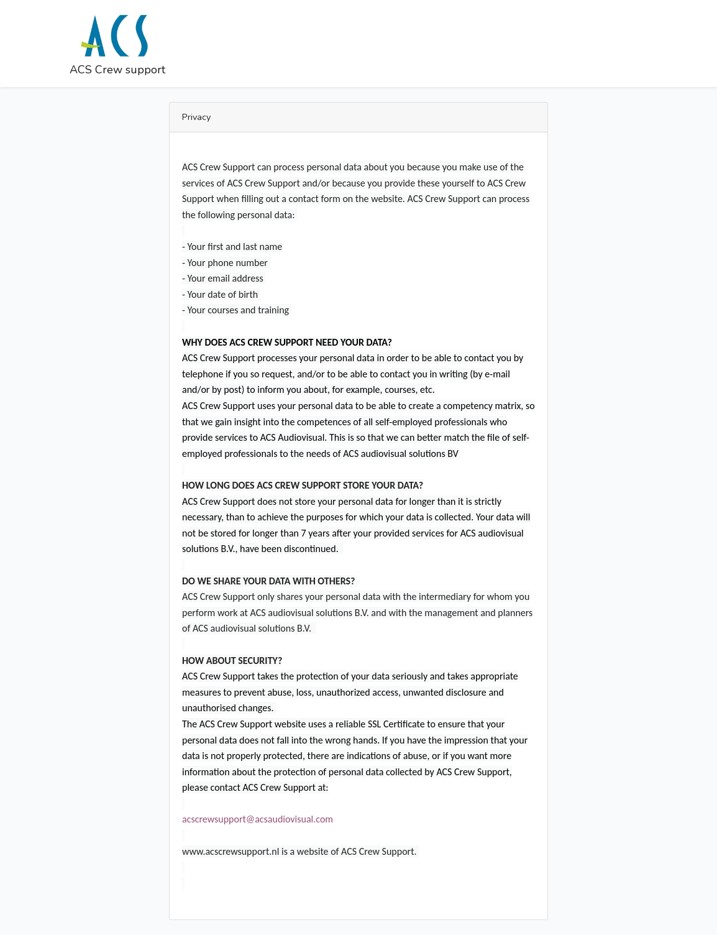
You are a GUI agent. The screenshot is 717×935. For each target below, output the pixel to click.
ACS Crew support (117, 42)
